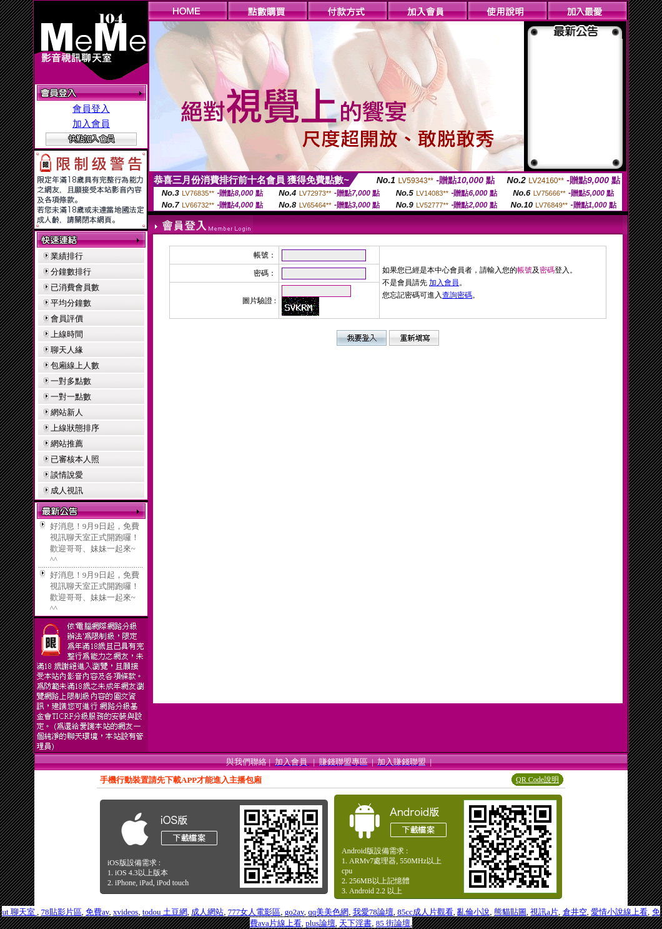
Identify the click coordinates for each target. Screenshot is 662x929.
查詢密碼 (457, 295)
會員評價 (67, 318)
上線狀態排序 (75, 428)
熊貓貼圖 (510, 911)
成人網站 (207, 911)
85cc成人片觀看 (425, 911)
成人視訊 (67, 490)
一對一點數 (71, 396)
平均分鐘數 (71, 303)
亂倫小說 (473, 911)
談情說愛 (67, 475)
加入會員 (91, 124)
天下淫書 (355, 923)
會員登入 (91, 109)
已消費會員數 (75, 287)
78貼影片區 (61, 911)
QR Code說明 (537, 779)
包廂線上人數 (75, 365)
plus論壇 (320, 923)
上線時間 (67, 334)
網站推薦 (67, 443)
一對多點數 (71, 381)
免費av (97, 911)
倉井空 (575, 911)
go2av (294, 911)
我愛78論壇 (373, 911)
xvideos (125, 911)
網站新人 (67, 412)
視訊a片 (544, 911)
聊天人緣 (67, 349)
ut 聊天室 (19, 911)
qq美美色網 (328, 911)
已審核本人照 (75, 459)
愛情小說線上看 (619, 911)
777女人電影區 (254, 911)
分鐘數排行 (71, 271)
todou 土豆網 (164, 911)
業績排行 (67, 256)
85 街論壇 (393, 923)
